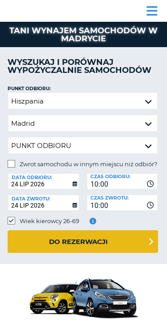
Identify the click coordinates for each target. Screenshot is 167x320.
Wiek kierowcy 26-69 (49, 220)
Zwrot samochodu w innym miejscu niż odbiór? (88, 164)
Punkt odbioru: (29, 89)
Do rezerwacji (78, 241)
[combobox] (122, 181)
